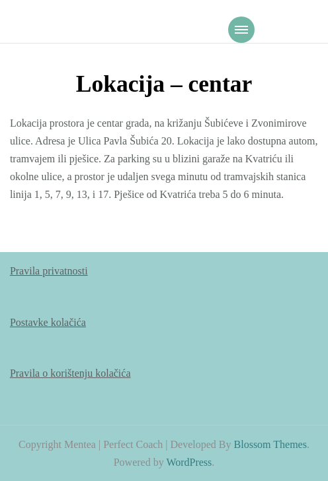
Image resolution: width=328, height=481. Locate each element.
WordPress (189, 462)
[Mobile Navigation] (241, 29)
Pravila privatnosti (49, 270)
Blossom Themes (270, 444)
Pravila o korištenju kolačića (70, 373)
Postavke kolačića (48, 322)
